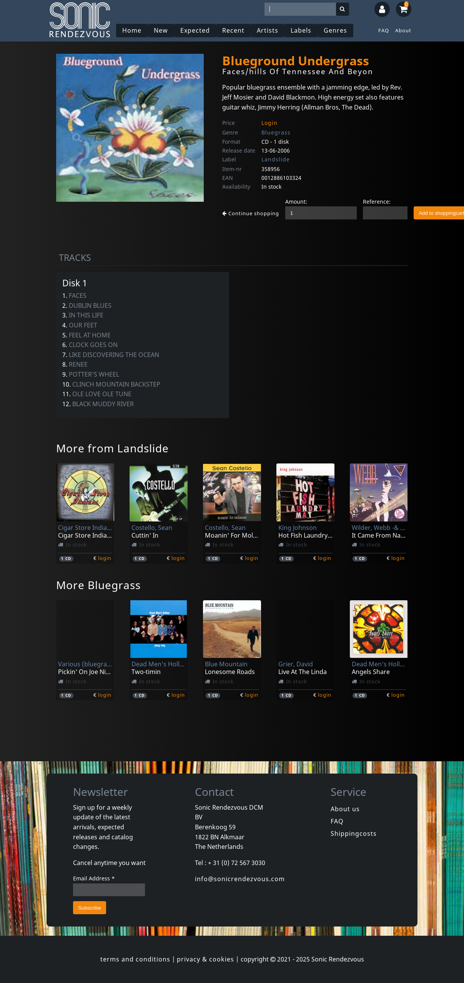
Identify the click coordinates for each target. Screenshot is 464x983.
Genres (335, 30)
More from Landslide (112, 448)
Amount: (296, 201)
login (104, 558)
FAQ (383, 30)
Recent (233, 30)
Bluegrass (276, 132)
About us (345, 809)
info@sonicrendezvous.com (240, 879)
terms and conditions (135, 959)
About (403, 30)
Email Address (94, 878)
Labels (301, 30)
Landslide (275, 159)
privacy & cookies (205, 959)
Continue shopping (250, 213)
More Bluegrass (98, 585)
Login (269, 122)
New (161, 30)
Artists (267, 30)
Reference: (377, 201)
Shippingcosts (354, 833)
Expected (195, 30)
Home (131, 30)
